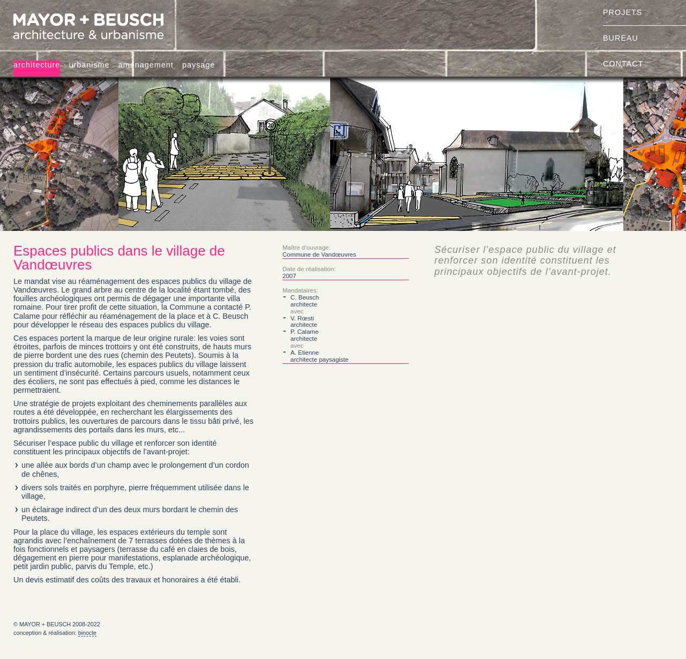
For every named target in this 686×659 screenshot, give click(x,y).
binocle (87, 633)
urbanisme (89, 65)
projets (622, 12)
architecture (36, 65)
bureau (620, 38)
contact (623, 63)
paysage (198, 65)
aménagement (146, 65)
